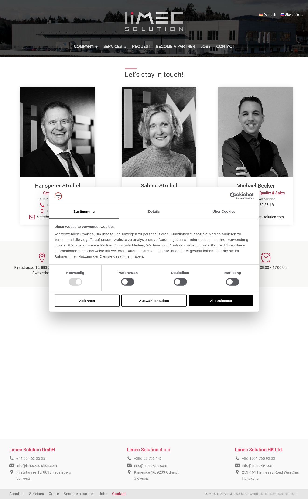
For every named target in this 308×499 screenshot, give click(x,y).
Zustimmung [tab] (84, 211)
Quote (54, 494)
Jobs (103, 494)
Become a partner (79, 494)
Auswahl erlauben (154, 300)
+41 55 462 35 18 (259, 205)
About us (16, 494)
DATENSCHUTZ (288, 494)
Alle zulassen (221, 300)
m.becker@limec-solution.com (259, 217)
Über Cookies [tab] (223, 211)
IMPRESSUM (268, 494)
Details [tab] (154, 211)
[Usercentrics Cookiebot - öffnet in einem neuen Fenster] (233, 195)
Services (36, 494)
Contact (119, 494)
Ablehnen (87, 300)
